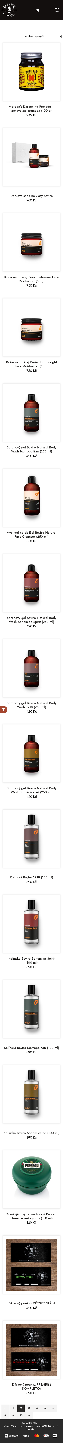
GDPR (45, 1426)
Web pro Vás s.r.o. (11, 1426)
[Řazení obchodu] (43, 36)
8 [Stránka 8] (5, 1415)
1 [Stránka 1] (13, 1408)
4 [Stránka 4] (37, 1408)
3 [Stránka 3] (29, 1408)
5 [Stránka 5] (45, 1408)
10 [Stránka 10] (21, 1415)
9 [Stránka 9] (13, 1415)
